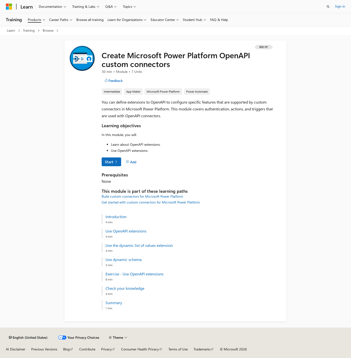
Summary (114, 302)
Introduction (116, 216)
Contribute (87, 349)
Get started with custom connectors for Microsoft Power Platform (151, 202)
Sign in (340, 6)
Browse (48, 30)
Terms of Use (178, 349)
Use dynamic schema (124, 259)
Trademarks (202, 349)
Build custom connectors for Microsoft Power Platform (142, 196)
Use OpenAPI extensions (126, 231)
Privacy (106, 349)
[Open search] (328, 6)
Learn (11, 30)
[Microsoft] (9, 6)
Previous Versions (44, 349)
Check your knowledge (125, 288)
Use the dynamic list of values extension (139, 245)
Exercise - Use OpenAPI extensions (135, 273)
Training (29, 30)
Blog (66, 349)
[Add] (131, 162)
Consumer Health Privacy (140, 349)
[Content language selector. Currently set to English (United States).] (28, 337)
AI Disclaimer (15, 349)
